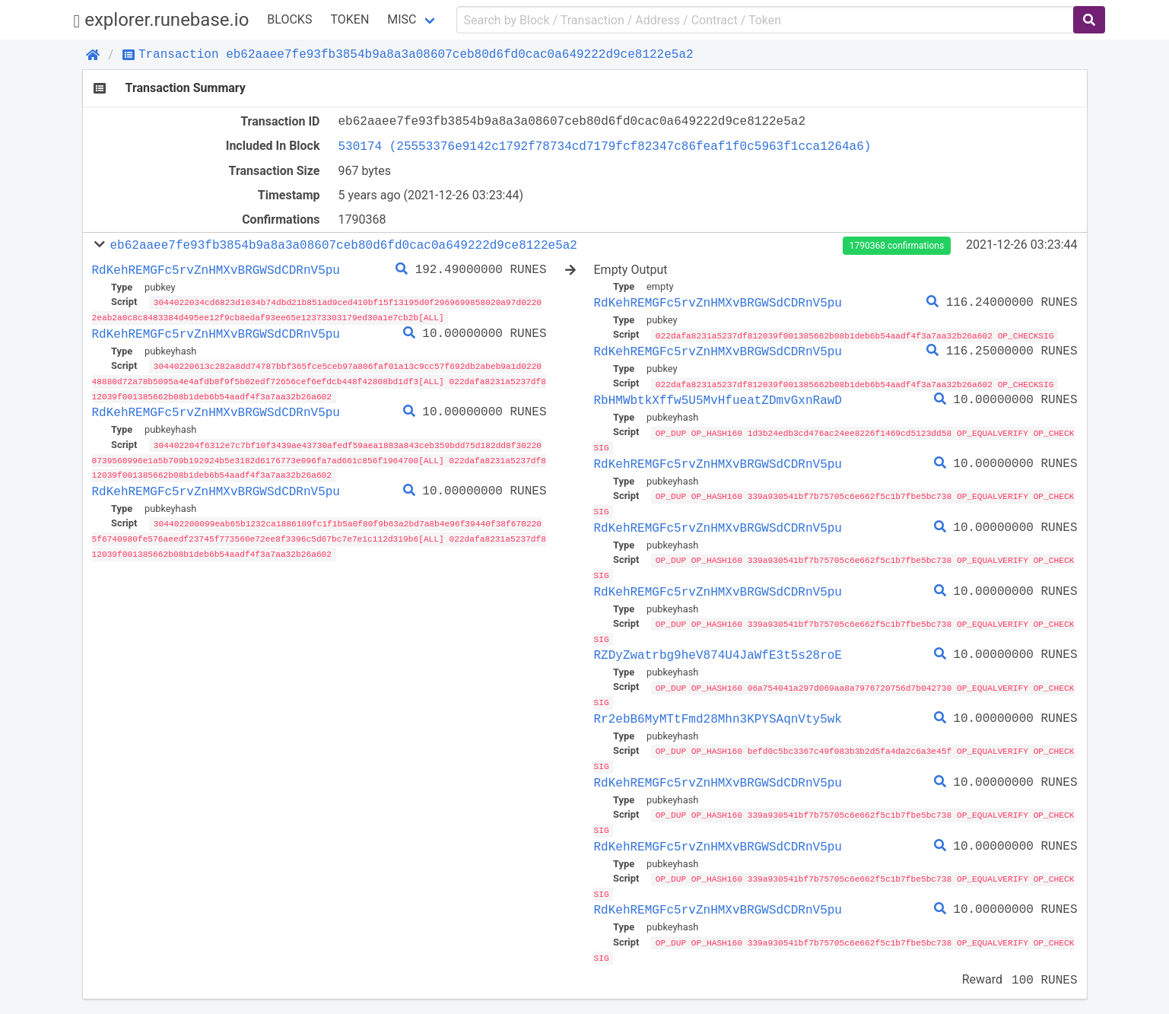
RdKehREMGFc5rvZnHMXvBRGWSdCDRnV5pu (216, 270)
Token (349, 19)
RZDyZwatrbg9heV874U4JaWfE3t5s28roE (718, 650)
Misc (401, 19)
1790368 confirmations (897, 245)
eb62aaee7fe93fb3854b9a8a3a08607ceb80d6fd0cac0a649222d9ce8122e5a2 (343, 245)
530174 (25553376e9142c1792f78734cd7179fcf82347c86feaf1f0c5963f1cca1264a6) (605, 146)
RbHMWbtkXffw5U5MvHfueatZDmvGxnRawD (718, 399)
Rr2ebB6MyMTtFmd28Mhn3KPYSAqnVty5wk (718, 713)
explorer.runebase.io (161, 20)
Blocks (289, 19)
